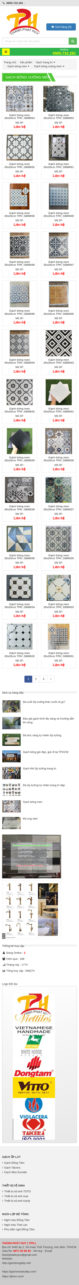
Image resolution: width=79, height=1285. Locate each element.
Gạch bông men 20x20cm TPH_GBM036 (19, 557)
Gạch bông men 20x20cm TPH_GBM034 (19, 606)
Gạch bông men (18, 66)
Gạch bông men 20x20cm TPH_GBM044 (19, 361)
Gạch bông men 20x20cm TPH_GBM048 (19, 263)
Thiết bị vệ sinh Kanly (16, 1200)
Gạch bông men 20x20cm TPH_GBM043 (59, 361)
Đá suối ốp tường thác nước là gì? (44, 701)
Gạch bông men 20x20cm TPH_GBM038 (19, 508)
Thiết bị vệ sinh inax (15, 1196)
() (61, 27)
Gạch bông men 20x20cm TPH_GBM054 (19, 117)
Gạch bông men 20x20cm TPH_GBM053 (59, 117)
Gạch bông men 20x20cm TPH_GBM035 (59, 557)
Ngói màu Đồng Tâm (15, 1220)
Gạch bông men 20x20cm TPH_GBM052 (19, 165)
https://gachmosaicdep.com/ (19, 1271)
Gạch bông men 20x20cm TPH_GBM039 (59, 459)
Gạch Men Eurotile (14, 1172)
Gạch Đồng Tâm (13, 1162)
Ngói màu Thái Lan (14, 1224)
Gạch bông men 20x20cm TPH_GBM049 (59, 214)
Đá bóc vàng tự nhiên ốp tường (42, 735)
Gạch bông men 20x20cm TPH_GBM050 (19, 214)
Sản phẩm (26, 62)
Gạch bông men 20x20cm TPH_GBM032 (19, 654)
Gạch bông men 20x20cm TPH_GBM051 (59, 165)
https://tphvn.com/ (13, 1276)
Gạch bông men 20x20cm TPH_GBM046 (19, 312)
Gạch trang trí (46, 62)
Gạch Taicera (11, 1167)
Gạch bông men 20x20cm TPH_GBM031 (59, 654)
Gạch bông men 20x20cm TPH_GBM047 (59, 263)
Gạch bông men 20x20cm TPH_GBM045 (59, 312)
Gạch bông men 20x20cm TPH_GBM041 (59, 410)
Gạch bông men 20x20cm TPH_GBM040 (19, 459)
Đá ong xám (30, 818)
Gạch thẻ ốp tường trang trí (39, 768)
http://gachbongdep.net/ (16, 1263)
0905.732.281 (14, 3)
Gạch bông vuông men (49, 66)
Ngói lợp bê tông (15, 1214)
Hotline (64, 51)
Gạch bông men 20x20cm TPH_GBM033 (59, 606)
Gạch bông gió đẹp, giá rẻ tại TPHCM (45, 752)
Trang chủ (10, 62)
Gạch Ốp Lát (11, 1157)
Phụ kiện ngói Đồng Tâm (18, 1229)
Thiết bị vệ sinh (13, 1185)
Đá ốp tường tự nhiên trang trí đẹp (44, 785)
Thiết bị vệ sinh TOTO (16, 1191)
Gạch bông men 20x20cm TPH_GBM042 (19, 410)
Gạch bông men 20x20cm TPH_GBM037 (59, 508)
